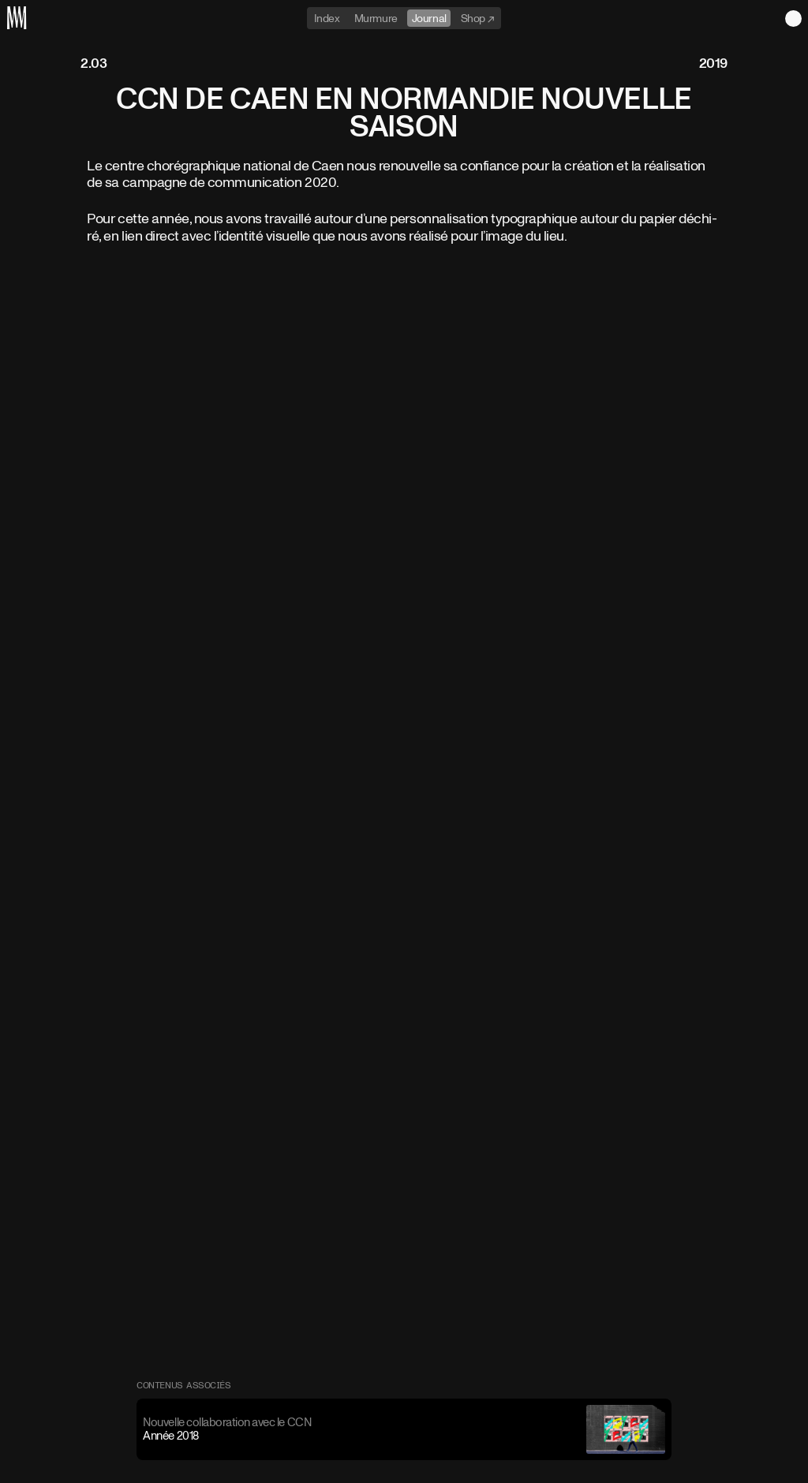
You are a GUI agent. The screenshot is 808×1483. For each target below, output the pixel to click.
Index (327, 17)
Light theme (793, 18)
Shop (474, 17)
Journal (429, 17)
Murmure (376, 17)
